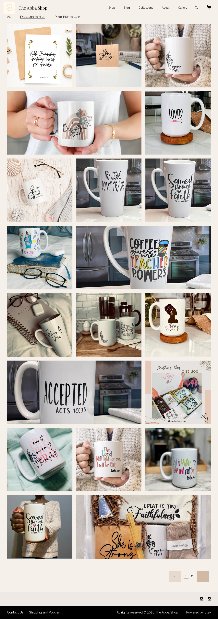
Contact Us (15, 612)
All (9, 17)
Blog (127, 7)
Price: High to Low (67, 17)
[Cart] (209, 8)
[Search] (196, 8)
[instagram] (202, 599)
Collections (146, 7)
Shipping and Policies (44, 612)
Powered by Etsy (198, 612)
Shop (111, 7)
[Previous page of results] (175, 576)
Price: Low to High (32, 17)
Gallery (182, 7)
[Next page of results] (203, 576)
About (165, 7)
